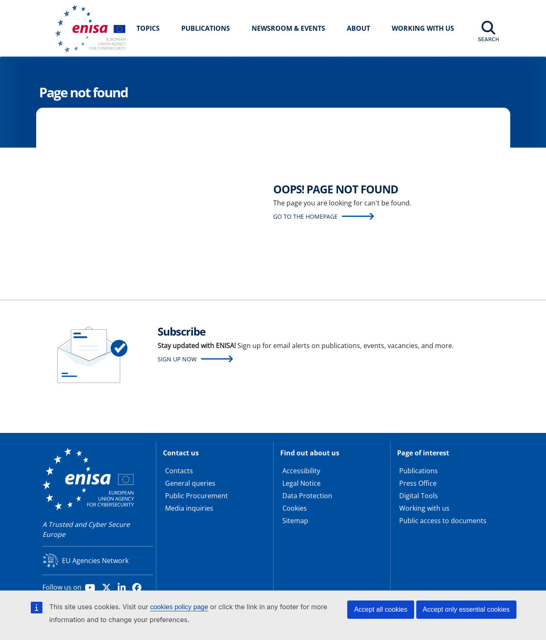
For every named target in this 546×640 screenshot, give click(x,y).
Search (488, 39)
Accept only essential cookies (466, 609)
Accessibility (301, 470)
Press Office (418, 483)
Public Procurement (196, 495)
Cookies (294, 508)
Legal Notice (301, 483)
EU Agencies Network (95, 560)
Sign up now (177, 359)
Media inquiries (189, 508)
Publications (205, 28)
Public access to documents (443, 520)
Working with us (424, 508)
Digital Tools (418, 495)
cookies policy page (179, 606)
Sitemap (295, 520)
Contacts (179, 470)
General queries (190, 483)
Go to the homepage (305, 216)
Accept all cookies (380, 609)
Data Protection (307, 495)
